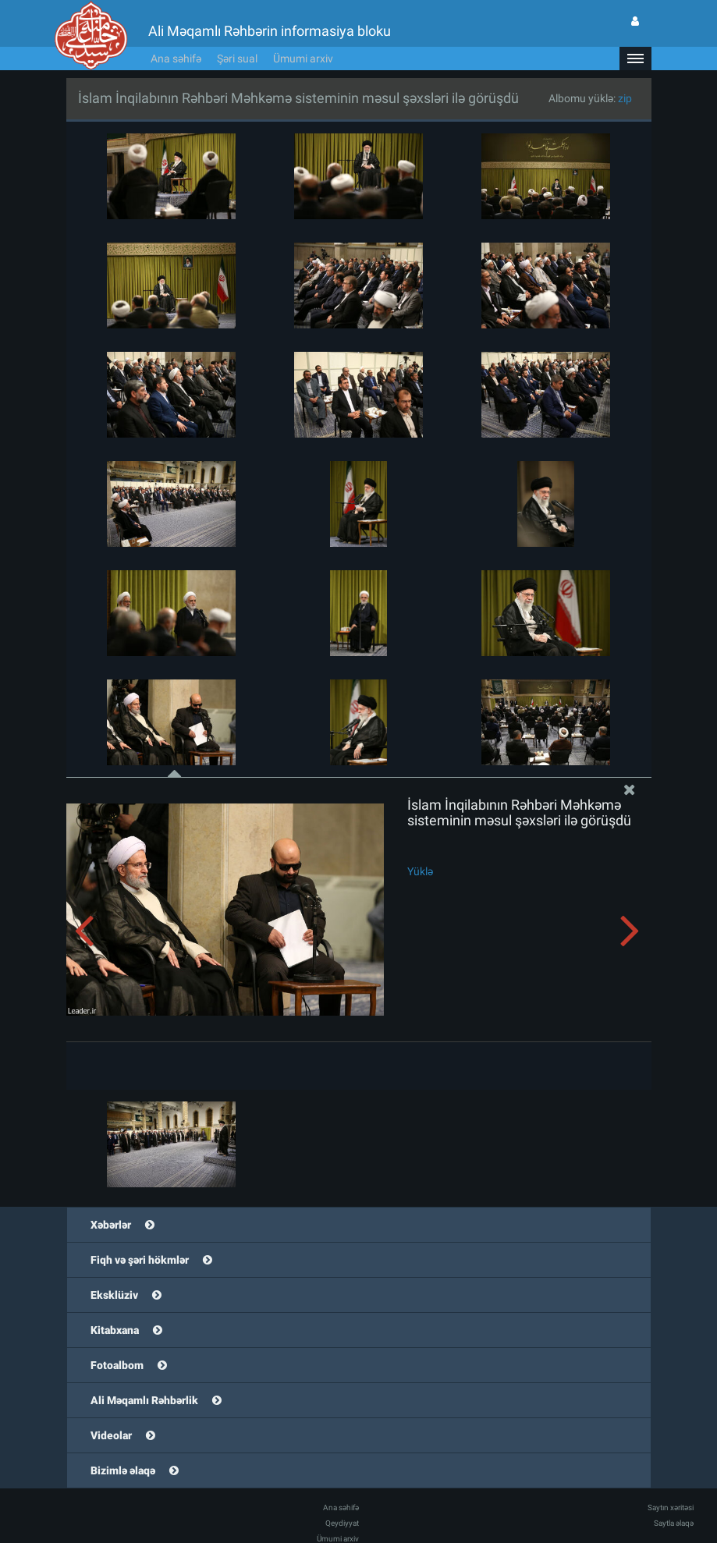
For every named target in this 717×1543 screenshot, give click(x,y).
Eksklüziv (114, 1295)
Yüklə (420, 871)
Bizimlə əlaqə (123, 1470)
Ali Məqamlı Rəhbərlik (144, 1400)
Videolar (111, 1435)
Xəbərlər (111, 1224)
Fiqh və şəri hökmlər (140, 1260)
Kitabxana (115, 1330)
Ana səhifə (176, 58)
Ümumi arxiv (303, 58)
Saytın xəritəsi (671, 1507)
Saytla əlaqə (674, 1523)
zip (625, 98)
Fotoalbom (117, 1365)
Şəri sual (237, 58)
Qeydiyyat (342, 1523)
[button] (635, 58)
